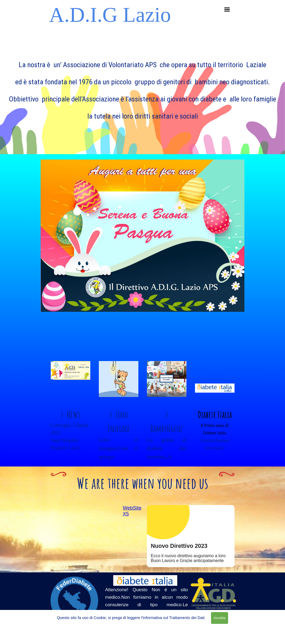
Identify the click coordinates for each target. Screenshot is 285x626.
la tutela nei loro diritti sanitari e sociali (142, 116)
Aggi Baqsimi (65, 440)
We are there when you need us (142, 482)
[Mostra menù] (227, 9)
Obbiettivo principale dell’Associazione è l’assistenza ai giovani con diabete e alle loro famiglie (142, 99)
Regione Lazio (65, 447)
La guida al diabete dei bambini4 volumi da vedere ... (166, 457)
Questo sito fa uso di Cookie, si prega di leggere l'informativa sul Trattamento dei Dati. (131, 618)
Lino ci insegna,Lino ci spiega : (118, 448)
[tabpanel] (142, 86)
